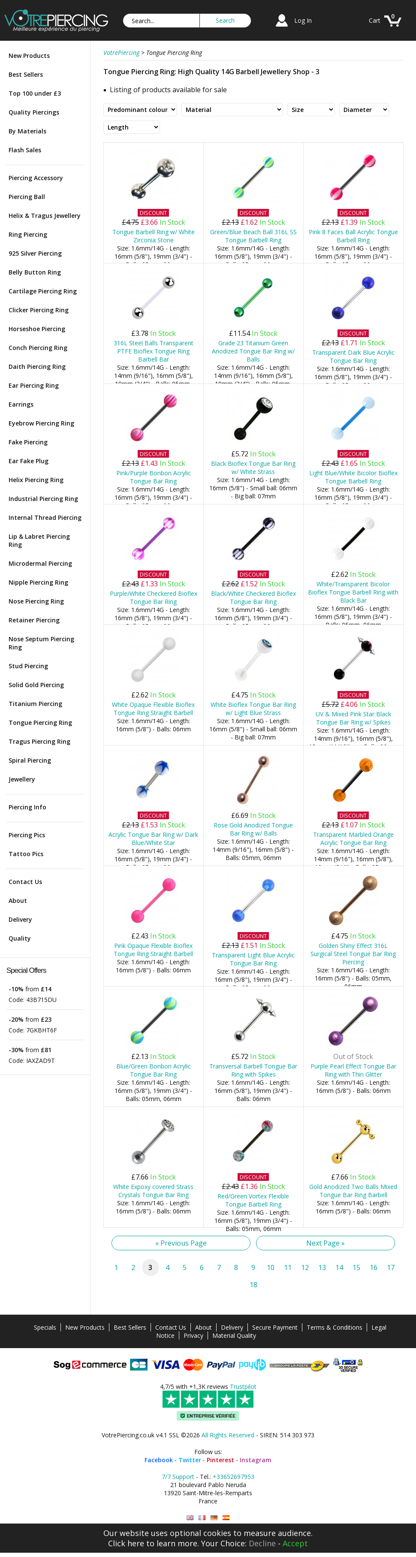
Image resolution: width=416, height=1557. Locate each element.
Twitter (189, 1460)
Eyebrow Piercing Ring (41, 423)
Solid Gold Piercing (36, 685)
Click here (126, 1543)
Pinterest (220, 1460)
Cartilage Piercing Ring (43, 291)
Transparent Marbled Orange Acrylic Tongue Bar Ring (353, 838)
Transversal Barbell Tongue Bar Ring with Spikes (253, 1070)
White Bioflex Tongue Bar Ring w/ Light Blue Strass (253, 708)
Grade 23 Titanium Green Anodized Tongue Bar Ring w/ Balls (253, 351)
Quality (20, 938)
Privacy (193, 1335)
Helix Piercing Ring (36, 480)
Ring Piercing (28, 234)
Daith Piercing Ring (37, 366)
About (18, 900)
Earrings (21, 404)
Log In (303, 20)
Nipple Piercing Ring (38, 582)
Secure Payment (275, 1327)
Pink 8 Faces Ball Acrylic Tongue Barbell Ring (353, 236)
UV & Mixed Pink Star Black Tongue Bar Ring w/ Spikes (353, 718)
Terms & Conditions (334, 1327)
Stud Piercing (28, 666)
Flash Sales (25, 150)
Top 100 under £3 (35, 93)
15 (356, 1267)
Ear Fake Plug (28, 461)
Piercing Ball (27, 197)
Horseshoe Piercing (37, 329)
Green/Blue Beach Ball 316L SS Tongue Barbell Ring (253, 236)
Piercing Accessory (36, 178)
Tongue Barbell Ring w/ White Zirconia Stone (153, 236)
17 (391, 1267)
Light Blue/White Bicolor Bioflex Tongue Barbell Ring (353, 477)
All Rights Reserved (228, 1435)
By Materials (27, 131)
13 (322, 1267)
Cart (374, 20)
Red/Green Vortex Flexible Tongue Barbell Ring (253, 1200)
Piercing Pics (27, 835)
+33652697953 (233, 1477)
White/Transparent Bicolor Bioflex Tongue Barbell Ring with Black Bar (353, 592)
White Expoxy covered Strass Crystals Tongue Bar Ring (153, 1191)
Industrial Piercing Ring (43, 499)
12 (305, 1267)
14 (339, 1267)
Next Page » (325, 1243)
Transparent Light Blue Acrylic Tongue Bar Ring (253, 959)
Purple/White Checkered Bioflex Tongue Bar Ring (153, 597)
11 (288, 1267)
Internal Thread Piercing (45, 517)
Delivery (20, 919)
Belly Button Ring (35, 272)
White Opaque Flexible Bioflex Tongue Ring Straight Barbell (153, 708)
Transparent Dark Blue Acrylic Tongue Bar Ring (353, 356)
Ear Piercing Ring (34, 385)
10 (270, 1267)
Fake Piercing (28, 442)
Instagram (255, 1460)
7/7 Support (178, 1477)
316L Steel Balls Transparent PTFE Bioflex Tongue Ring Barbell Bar (153, 351)
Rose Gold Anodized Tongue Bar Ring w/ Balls (253, 829)
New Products (29, 55)
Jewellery (22, 779)
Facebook (159, 1460)
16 (373, 1267)
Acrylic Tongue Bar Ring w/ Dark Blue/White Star (153, 838)
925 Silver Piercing (35, 253)
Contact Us (25, 882)
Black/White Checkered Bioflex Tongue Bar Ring (253, 597)
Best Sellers (26, 74)
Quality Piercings (34, 112)
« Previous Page (181, 1243)
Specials (45, 1327)
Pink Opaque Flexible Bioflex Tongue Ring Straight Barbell (153, 949)
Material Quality (234, 1335)
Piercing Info (27, 807)
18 (253, 1284)
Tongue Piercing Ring (40, 722)
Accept (295, 1543)
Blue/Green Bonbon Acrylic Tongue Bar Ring (153, 1070)
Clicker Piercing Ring (39, 310)
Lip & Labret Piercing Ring (39, 540)
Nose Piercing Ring (36, 601)
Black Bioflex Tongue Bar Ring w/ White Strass (253, 467)
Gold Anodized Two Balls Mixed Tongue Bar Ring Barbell (353, 1191)
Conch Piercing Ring (38, 348)
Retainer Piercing (34, 620)
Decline (262, 1543)
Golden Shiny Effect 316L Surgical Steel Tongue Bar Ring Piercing (353, 953)
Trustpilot (243, 1386)
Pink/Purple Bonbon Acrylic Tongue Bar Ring (153, 477)
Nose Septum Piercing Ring (41, 643)
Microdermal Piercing (40, 563)
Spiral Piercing (30, 760)
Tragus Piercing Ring (39, 741)
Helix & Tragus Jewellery (45, 215)
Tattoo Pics (26, 854)
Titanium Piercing (35, 704)
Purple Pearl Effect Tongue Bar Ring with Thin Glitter (353, 1070)
